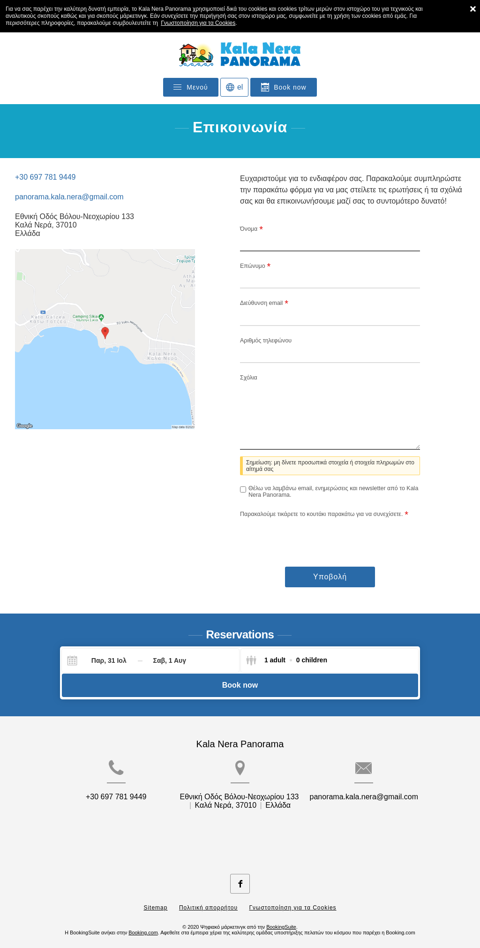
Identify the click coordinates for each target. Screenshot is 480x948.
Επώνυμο (255, 266)
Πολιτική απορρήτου (208, 900)
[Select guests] (286, 660)
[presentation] (311, 537)
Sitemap (155, 900)
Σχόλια (248, 377)
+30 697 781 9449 (45, 177)
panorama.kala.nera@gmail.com (69, 197)
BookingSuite (281, 919)
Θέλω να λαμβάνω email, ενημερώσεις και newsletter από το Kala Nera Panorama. (333, 491)
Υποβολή (330, 577)
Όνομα (251, 229)
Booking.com (143, 925)
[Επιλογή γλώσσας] (234, 87)
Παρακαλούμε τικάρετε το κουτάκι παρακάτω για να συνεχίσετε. (324, 514)
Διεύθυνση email (264, 303)
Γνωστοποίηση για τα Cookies (198, 23)
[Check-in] (101, 660)
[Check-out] (169, 660)
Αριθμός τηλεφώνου (266, 340)
